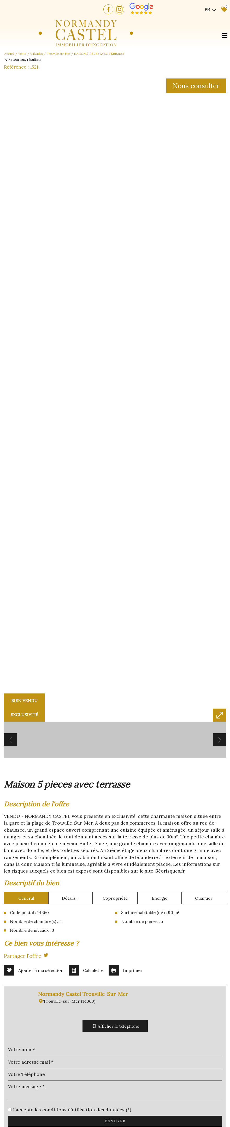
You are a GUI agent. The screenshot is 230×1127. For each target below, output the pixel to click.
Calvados (36, 54)
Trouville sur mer (58, 54)
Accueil (9, 54)
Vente (22, 54)
